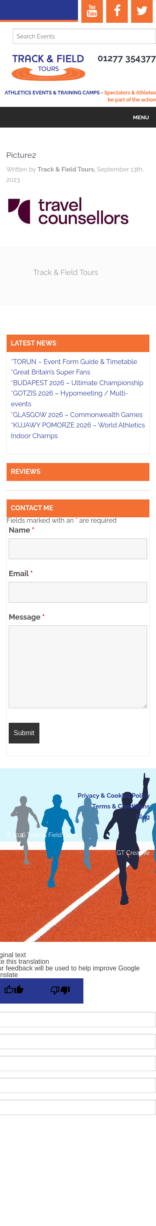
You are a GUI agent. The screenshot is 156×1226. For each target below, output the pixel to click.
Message (27, 617)
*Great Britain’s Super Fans (50, 372)
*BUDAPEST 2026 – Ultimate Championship (77, 383)
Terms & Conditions (121, 806)
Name (21, 530)
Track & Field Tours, (67, 169)
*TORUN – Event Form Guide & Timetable (74, 362)
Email (21, 574)
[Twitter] (142, 11)
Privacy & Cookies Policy (114, 795)
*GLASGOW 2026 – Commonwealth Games (77, 415)
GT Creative (133, 853)
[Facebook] (117, 11)
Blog (143, 817)
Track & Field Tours (65, 272)
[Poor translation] (60, 991)
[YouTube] (92, 11)
